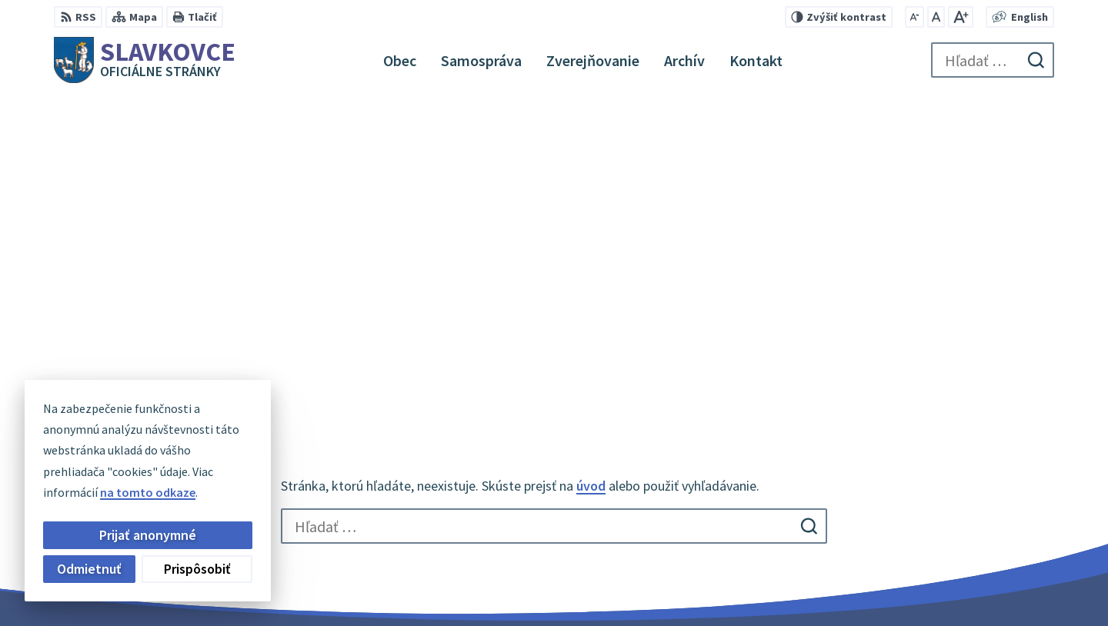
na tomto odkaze (147, 492)
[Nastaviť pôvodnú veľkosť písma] (936, 17)
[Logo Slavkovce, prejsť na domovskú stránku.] (144, 60)
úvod (591, 180)
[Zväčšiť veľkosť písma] (960, 17)
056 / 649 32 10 (946, 518)
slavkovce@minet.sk (964, 536)
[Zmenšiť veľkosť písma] (914, 17)
